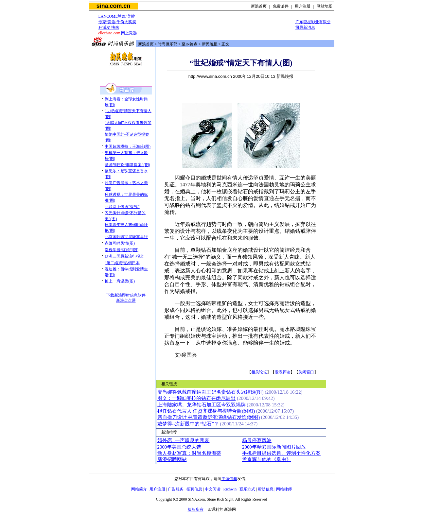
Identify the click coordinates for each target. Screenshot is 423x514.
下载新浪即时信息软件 (126, 295)
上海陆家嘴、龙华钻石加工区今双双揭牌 (201, 404)
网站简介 (139, 489)
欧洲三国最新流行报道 (124, 256)
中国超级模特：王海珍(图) (127, 146)
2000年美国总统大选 (179, 447)
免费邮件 (281, 6)
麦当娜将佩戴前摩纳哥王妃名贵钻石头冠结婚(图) (210, 392)
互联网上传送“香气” (122, 206)
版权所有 (195, 509)
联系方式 (247, 489)
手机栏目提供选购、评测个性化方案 (281, 453)
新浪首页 (259, 6)
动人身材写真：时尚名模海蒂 (189, 453)
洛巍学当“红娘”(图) (121, 250)
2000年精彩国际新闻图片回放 (274, 447)
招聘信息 (194, 489)
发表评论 (283, 372)
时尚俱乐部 (167, 44)
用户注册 (302, 6)
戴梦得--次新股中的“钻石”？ (188, 423)
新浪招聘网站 (172, 459)
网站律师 (284, 489)
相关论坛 (259, 372)
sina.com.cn (113, 6)
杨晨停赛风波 (257, 440)
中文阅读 (212, 489)
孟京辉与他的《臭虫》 (266, 459)
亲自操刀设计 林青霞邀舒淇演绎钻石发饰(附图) (208, 417)
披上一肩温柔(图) (120, 281)
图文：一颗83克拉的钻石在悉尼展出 (196, 398)
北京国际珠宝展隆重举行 (126, 236)
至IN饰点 (190, 44)
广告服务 (176, 489)
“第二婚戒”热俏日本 (122, 263)
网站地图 (324, 6)
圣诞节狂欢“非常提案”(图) (127, 165)
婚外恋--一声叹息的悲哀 (183, 440)
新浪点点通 (126, 300)
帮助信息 (265, 489)
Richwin (230, 489)
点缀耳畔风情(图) (120, 243)
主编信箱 (229, 478)
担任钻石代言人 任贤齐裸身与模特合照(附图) (206, 411)
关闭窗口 (306, 372)
